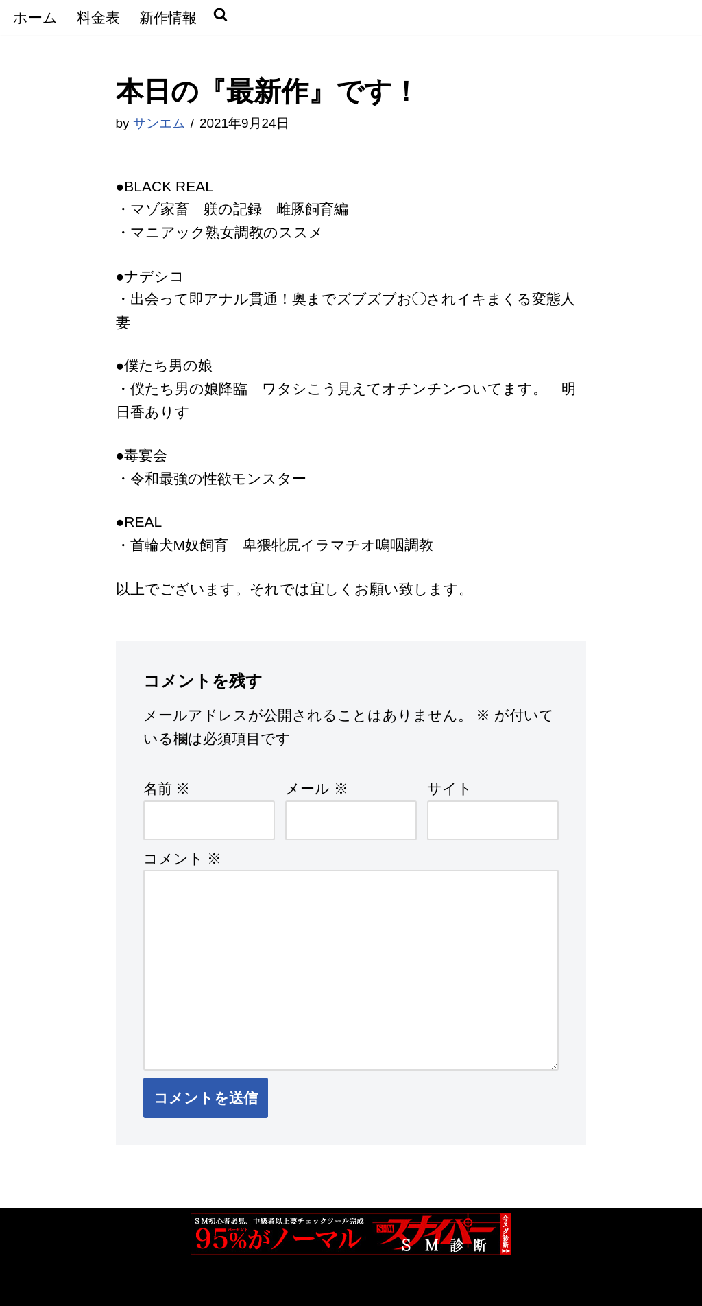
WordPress (171, 1286)
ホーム (35, 17)
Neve (27, 1286)
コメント (182, 858)
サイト (449, 788)
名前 (167, 788)
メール (316, 788)
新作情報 (168, 17)
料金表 (98, 17)
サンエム (159, 123)
